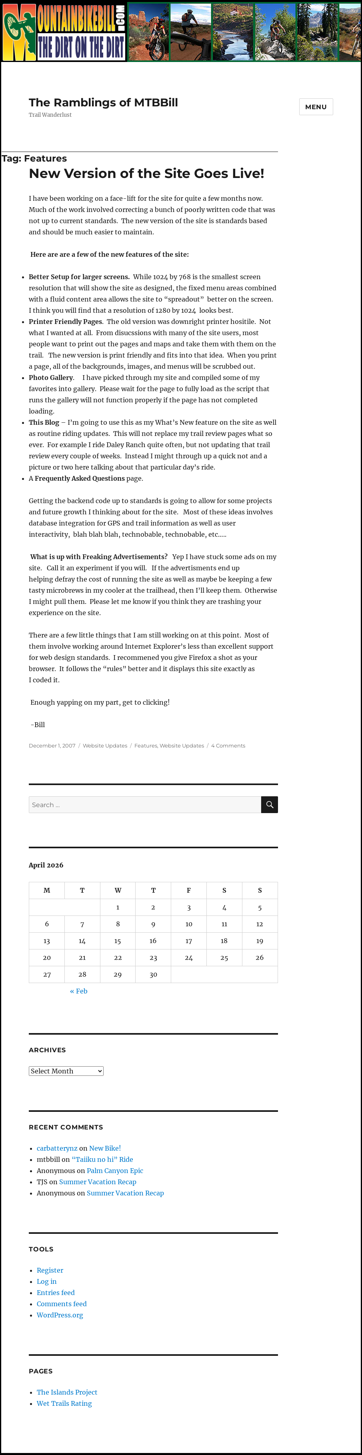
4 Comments (228, 745)
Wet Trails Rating (64, 1403)
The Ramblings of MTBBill (103, 102)
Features (145, 745)
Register (50, 1270)
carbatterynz (57, 1148)
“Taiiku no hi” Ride (102, 1159)
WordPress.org (60, 1315)
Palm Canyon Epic (115, 1171)
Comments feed (62, 1304)
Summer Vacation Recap (97, 1182)
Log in (47, 1281)
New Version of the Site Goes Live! (146, 173)
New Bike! (105, 1148)
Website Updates (105, 745)
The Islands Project (67, 1392)
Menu (316, 107)
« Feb (79, 991)
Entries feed (56, 1293)
